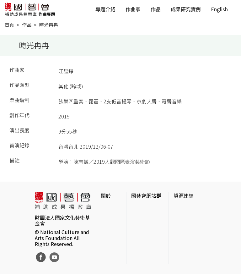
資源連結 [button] (184, 195)
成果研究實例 (186, 9)
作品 (156, 9)
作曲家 (133, 9)
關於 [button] (106, 195)
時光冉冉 (48, 24)
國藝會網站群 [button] (146, 195)
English (219, 9)
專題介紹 (105, 9)
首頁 (9, 24)
